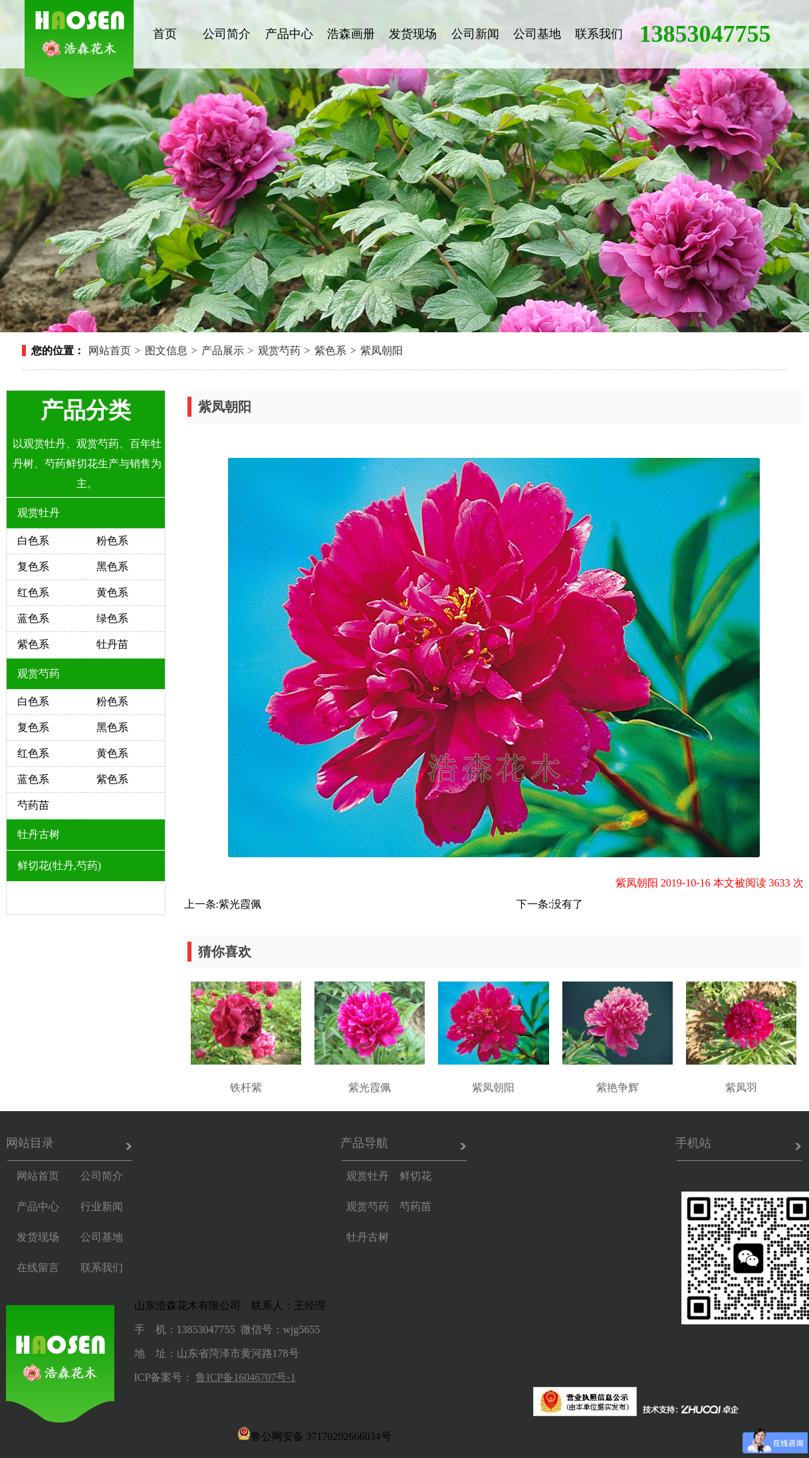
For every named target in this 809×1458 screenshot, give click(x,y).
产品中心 (289, 34)
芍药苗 (33, 805)
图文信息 (166, 350)
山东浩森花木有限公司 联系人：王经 (224, 1305)
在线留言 (38, 1267)
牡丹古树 (38, 834)
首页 (165, 34)
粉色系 (112, 540)
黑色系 (112, 566)
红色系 (33, 592)
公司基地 (537, 34)
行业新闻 (101, 1206)
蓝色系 (33, 618)
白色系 (33, 540)
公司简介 (227, 34)
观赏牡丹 (38, 512)
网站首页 (109, 350)
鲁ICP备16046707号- (242, 1377)
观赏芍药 (279, 350)
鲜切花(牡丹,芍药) (59, 865)
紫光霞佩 (240, 904)
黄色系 (112, 592)
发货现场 (413, 34)
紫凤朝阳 (381, 350)
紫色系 (330, 350)
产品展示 (222, 350)
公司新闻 (475, 34)
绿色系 (112, 618)
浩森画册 (351, 34)
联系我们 (599, 34)
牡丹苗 (112, 644)
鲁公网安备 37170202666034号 (314, 1433)
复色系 (33, 566)
